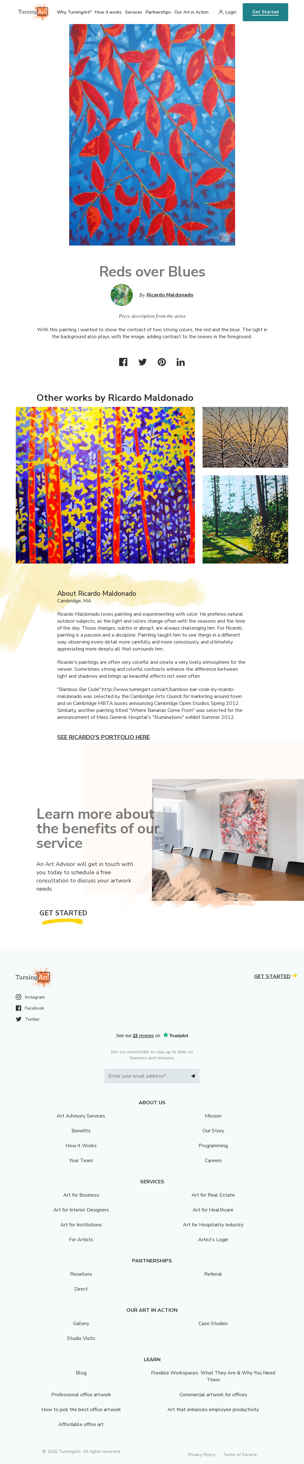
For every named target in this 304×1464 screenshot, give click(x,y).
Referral (213, 1274)
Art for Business (81, 1195)
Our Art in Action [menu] (191, 12)
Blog (81, 1372)
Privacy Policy (201, 1455)
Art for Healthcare (213, 1209)
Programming (213, 1145)
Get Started (265, 12)
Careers (213, 1160)
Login (231, 12)
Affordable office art (81, 1424)
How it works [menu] (108, 12)
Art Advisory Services (81, 1115)
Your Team (81, 1160)
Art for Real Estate (213, 1195)
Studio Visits (81, 1338)
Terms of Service (240, 1455)
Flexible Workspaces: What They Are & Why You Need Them (213, 1376)
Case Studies (213, 1323)
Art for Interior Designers (81, 1209)
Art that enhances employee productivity (213, 1409)
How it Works (81, 1145)
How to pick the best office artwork (81, 1409)
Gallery (81, 1323)
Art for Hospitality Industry (213, 1224)
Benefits (81, 1130)
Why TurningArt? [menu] (74, 12)
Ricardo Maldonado (170, 294)
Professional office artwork (81, 1394)
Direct (81, 1289)
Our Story (213, 1130)
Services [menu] (133, 12)
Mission (213, 1115)
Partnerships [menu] (158, 12)
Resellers (81, 1274)
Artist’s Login (213, 1239)
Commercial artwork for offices (213, 1394)
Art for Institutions (81, 1224)
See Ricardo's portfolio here (103, 737)
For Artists (81, 1239)
